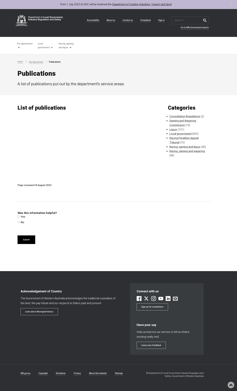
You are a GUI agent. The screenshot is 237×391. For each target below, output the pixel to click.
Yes (21, 217)
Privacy (77, 373)
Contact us (128, 20)
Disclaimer (61, 373)
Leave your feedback (151, 345)
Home (20, 61)
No (21, 222)
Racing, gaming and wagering (187, 151)
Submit (26, 239)
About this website (98, 373)
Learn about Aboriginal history (39, 311)
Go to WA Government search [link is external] (195, 27)
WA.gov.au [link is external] (25, 373)
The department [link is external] (24, 43)
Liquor (173, 130)
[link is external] (139, 299)
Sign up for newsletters (152, 306)
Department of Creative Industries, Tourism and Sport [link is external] (142, 4)
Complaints (145, 20)
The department (36, 62)
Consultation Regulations (184, 116)
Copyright (43, 373)
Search (206, 20)
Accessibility (93, 20)
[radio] (18, 216)
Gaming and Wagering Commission (182, 123)
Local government (44, 45)
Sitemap (119, 373)
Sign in (161, 20)
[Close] (231, 3)
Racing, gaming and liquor (66, 45)
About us (111, 20)
